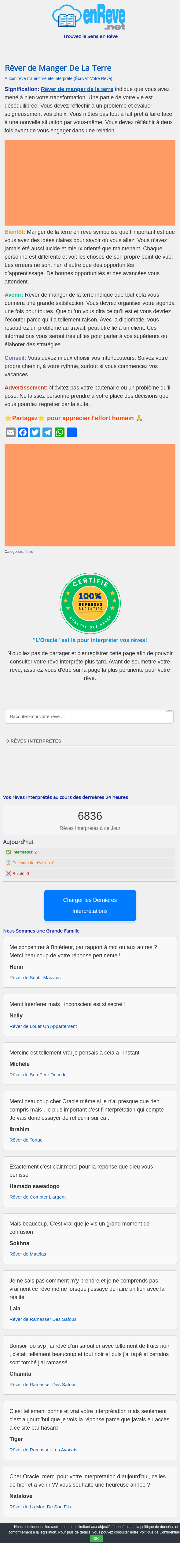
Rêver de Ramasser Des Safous (42, 1319)
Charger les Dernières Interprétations (90, 905)
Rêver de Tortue (26, 1139)
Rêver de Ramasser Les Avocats (43, 1449)
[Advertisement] (90, 183)
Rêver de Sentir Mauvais (35, 977)
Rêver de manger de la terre (77, 89)
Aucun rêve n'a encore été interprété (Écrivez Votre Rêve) (58, 78)
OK (96, 1539)
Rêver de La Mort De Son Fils (40, 1506)
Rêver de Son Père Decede (38, 1074)
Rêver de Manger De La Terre (58, 68)
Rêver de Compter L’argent (37, 1196)
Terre (29, 551)
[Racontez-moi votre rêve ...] (89, 716)
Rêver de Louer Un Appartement (43, 1026)
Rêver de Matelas (27, 1253)
